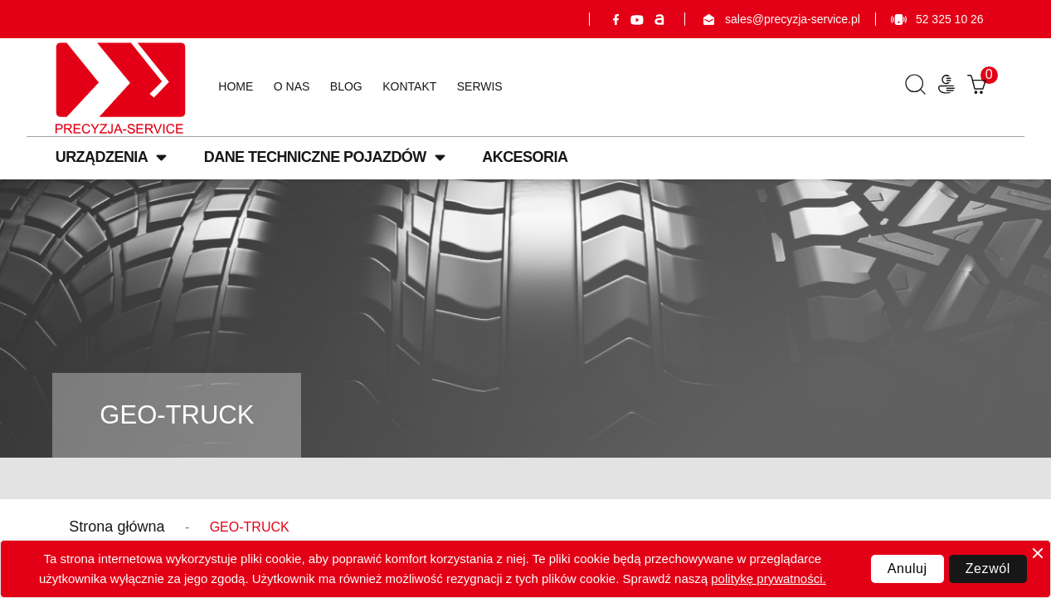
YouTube (637, 19)
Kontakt (409, 86)
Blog (346, 86)
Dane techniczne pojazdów (324, 157)
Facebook (615, 19)
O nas (292, 86)
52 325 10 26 (937, 19)
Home (235, 86)
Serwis (480, 86)
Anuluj (907, 568)
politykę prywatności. (768, 578)
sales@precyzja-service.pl (780, 19)
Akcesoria (524, 157)
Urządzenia (112, 157)
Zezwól (988, 568)
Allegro (658, 19)
